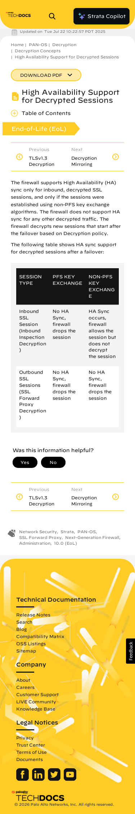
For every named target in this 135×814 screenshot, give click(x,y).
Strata (67, 531)
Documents (29, 759)
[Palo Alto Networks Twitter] (55, 779)
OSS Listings (31, 643)
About (23, 679)
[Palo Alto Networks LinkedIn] (39, 779)
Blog (21, 629)
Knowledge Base (35, 708)
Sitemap (26, 650)
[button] (130, 651)
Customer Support (37, 694)
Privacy (25, 737)
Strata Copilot (101, 16)
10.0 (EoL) (65, 543)
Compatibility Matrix (40, 636)
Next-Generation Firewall (92, 537)
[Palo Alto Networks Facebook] (23, 779)
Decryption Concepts (37, 50)
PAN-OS (38, 44)
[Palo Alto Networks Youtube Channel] (70, 779)
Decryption (64, 44)
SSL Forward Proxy (40, 537)
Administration (34, 543)
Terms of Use (31, 752)
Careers (25, 687)
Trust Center (30, 744)
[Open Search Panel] (54, 16)
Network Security (38, 531)
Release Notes (33, 614)
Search (24, 621)
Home (17, 44)
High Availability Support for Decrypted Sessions (67, 56)
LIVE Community (36, 701)
